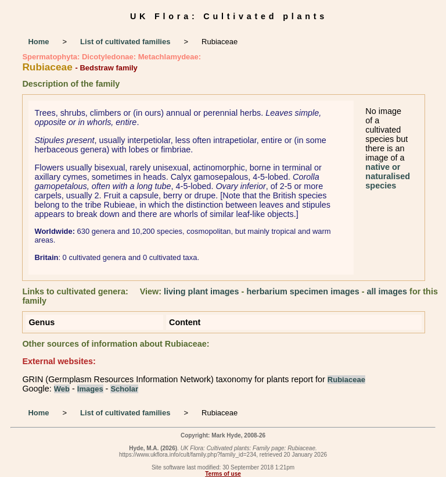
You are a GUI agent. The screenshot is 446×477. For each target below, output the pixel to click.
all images (387, 291)
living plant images (201, 291)
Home (38, 41)
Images (90, 389)
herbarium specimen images (302, 291)
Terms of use (223, 474)
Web (62, 389)
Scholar (124, 389)
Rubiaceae (346, 379)
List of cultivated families (125, 41)
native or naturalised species (387, 176)
